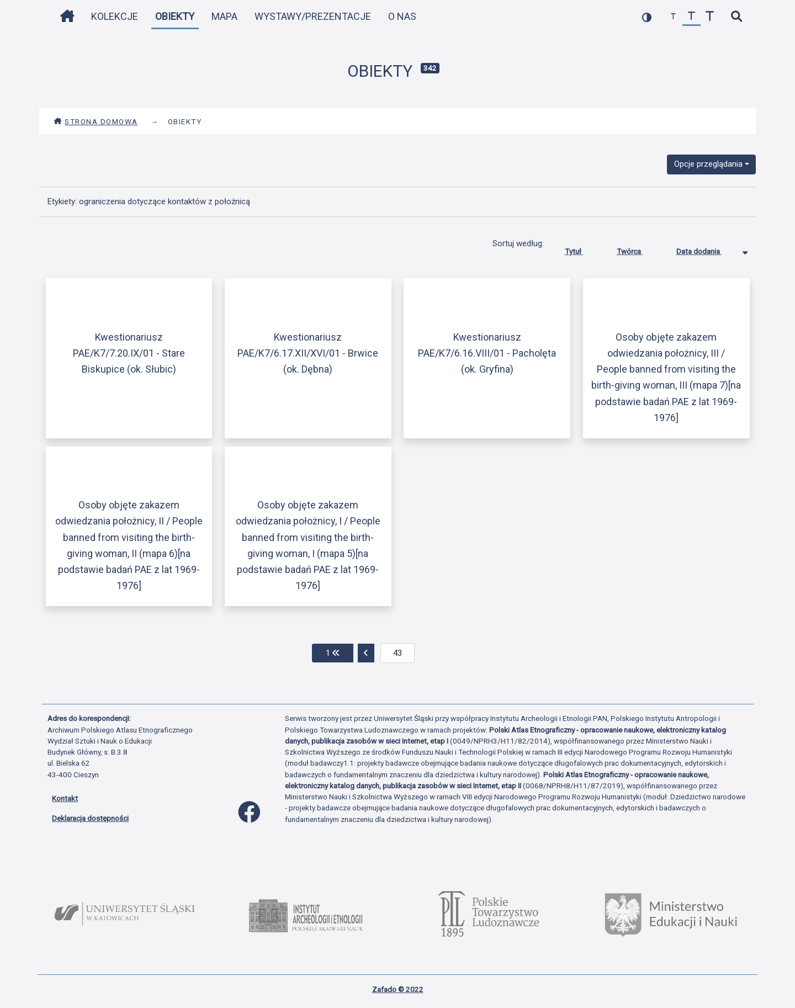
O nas (402, 16)
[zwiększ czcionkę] (710, 17)
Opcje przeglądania (708, 164)
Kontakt (65, 798)
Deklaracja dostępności (90, 818)
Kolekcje (114, 16)
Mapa (224, 16)
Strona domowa (95, 121)
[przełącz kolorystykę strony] (647, 17)
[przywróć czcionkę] (691, 17)
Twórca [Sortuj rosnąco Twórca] (638, 249)
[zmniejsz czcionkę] (673, 17)
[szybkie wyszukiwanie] (736, 17)
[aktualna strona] (397, 653)
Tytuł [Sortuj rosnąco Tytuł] (582, 249)
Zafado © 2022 (397, 989)
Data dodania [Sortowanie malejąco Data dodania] (707, 249)
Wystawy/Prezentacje (313, 16)
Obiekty (174, 16)
